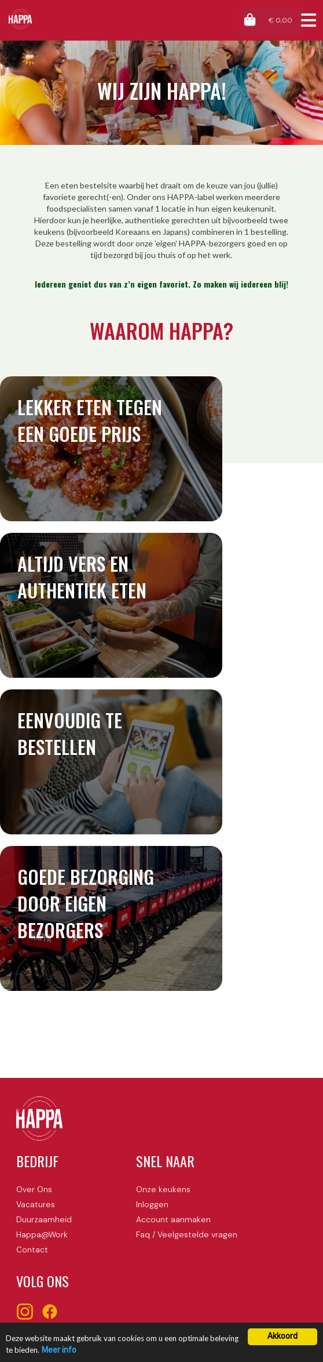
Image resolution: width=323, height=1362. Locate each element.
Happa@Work (42, 1234)
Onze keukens (163, 1189)
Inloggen (152, 1204)
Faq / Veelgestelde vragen (186, 1234)
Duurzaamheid (44, 1219)
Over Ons (34, 1189)
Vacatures (35, 1204)
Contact (32, 1249)
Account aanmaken (173, 1219)
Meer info (59, 1350)
